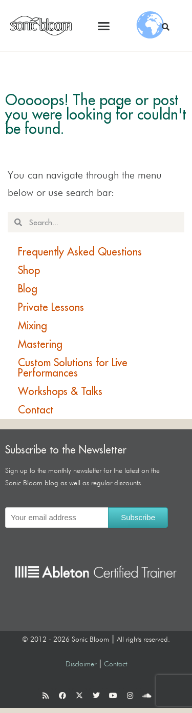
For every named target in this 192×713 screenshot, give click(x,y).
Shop (29, 270)
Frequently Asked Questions (80, 251)
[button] (104, 25)
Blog (27, 288)
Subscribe (138, 517)
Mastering (40, 344)
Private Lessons (51, 307)
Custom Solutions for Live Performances (72, 367)
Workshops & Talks (60, 391)
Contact (35, 409)
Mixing (32, 325)
